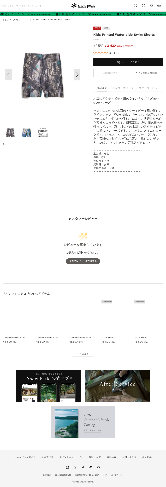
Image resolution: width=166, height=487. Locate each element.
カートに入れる (131, 62)
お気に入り (143, 7)
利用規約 (47, 475)
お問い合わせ (129, 457)
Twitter (75, 467)
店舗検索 (111, 457)
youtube (98, 467)
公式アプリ (47, 457)
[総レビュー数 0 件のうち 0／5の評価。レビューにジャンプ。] (107, 53)
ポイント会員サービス (71, 457)
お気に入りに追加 (149, 73)
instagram (67, 467)
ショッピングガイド (25, 457)
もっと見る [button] (83, 353)
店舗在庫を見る (110, 73)
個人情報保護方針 (63, 475)
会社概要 (147, 457)
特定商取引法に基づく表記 (87, 475)
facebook (83, 467)
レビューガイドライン (113, 475)
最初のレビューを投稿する (83, 261)
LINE (90, 467)
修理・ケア (95, 457)
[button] (77, 74)
